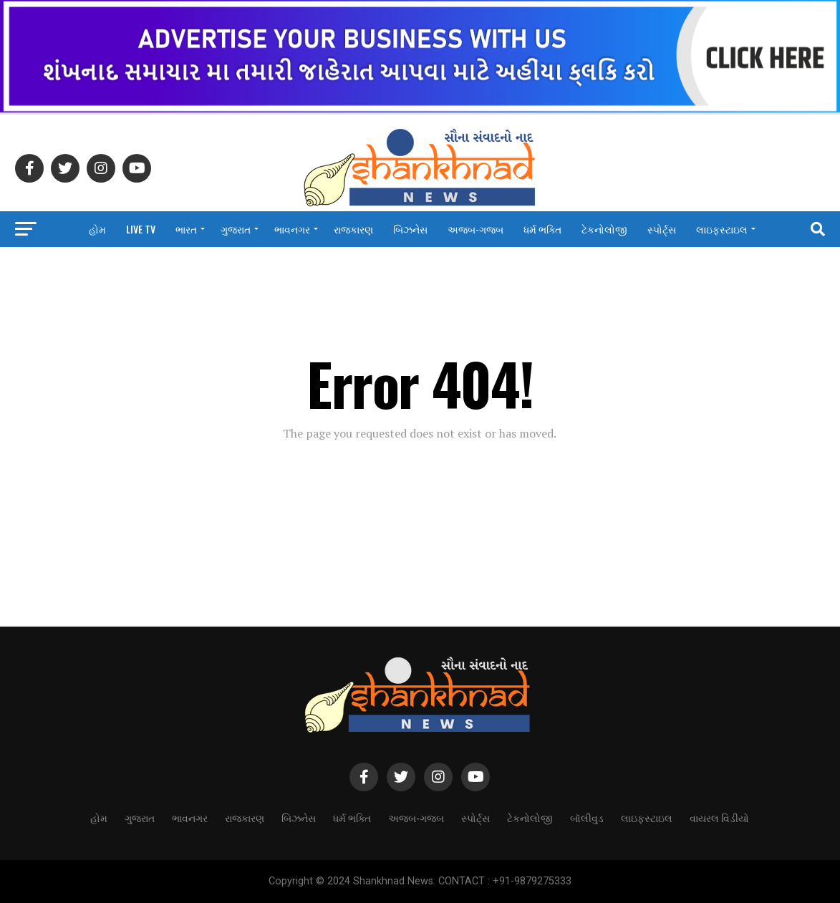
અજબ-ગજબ (475, 228)
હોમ (97, 228)
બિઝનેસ (410, 228)
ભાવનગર (292, 228)
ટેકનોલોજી (604, 228)
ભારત (186, 228)
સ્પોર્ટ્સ (661, 228)
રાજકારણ (353, 228)
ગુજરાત (236, 228)
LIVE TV (140, 228)
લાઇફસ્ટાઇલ (722, 228)
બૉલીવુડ (587, 817)
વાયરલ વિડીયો (420, 266)
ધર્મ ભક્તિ (542, 228)
